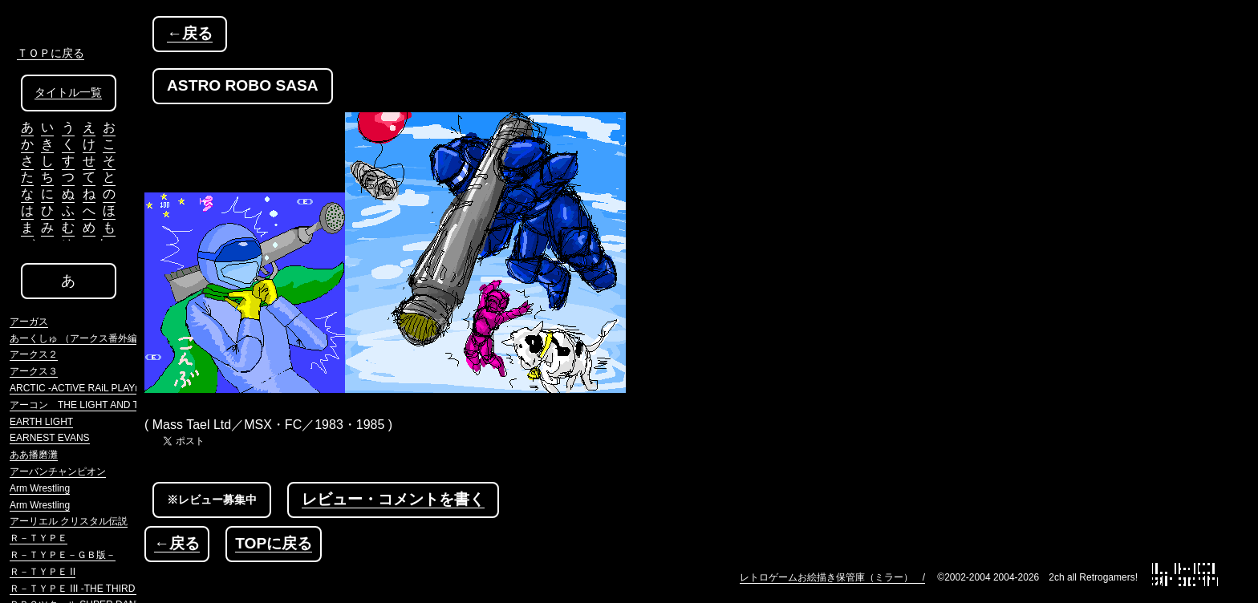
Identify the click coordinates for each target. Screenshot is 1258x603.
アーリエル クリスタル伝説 (69, 521)
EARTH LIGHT (41, 421)
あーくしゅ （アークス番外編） (78, 338)
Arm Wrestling (40, 488)
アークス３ (34, 371)
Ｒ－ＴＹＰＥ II (42, 571)
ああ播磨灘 (34, 454)
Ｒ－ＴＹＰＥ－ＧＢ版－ (63, 555)
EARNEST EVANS (50, 437)
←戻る (190, 33)
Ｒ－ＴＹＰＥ (38, 538)
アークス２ (34, 354)
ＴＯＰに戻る (50, 53)
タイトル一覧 (68, 93)
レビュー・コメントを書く (393, 499)
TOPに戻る (273, 543)
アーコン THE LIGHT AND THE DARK (95, 405)
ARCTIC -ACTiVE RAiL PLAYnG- (80, 388)
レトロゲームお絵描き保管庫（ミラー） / (832, 577)
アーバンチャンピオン (58, 471)
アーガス (29, 321)
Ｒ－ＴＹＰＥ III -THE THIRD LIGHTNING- (101, 588)
